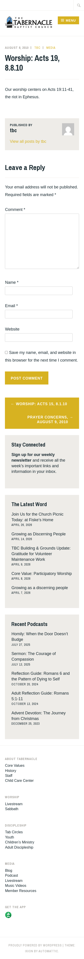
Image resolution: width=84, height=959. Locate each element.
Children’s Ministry (19, 842)
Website (12, 329)
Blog (8, 870)
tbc (37, 48)
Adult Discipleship (19, 847)
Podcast (11, 875)
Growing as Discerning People (38, 534)
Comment (15, 209)
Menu (71, 20)
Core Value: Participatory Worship (41, 573)
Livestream (13, 804)
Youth (9, 837)
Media (51, 48)
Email (11, 306)
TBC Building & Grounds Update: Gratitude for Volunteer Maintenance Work (41, 554)
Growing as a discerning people (39, 588)
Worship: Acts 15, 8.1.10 (41, 404)
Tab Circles (14, 832)
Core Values (14, 765)
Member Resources (20, 891)
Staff (8, 776)
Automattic (48, 951)
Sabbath (11, 809)
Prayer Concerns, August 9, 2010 (47, 419)
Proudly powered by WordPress (35, 945)
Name (11, 282)
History (10, 771)
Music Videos (15, 885)
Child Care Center (19, 780)
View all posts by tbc (28, 141)
